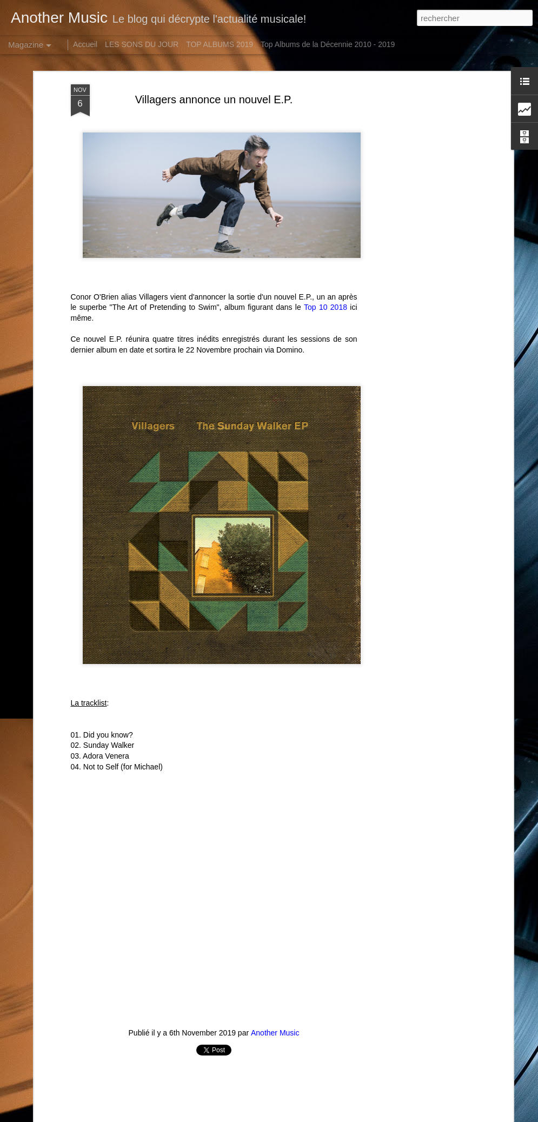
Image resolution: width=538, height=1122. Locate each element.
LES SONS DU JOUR (141, 44)
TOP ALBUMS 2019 (219, 44)
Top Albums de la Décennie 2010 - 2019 (328, 44)
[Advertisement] (417, 185)
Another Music (275, 963)
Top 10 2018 (325, 237)
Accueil (85, 44)
